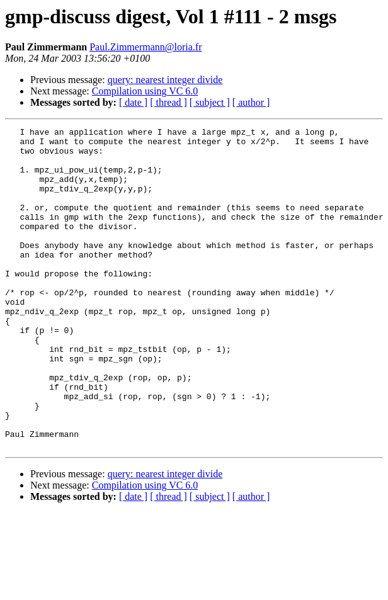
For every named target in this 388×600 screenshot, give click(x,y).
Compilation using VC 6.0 (145, 91)
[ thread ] (168, 102)
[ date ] (133, 102)
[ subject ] (210, 102)
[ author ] (251, 102)
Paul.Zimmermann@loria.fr (145, 47)
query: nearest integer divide (165, 79)
